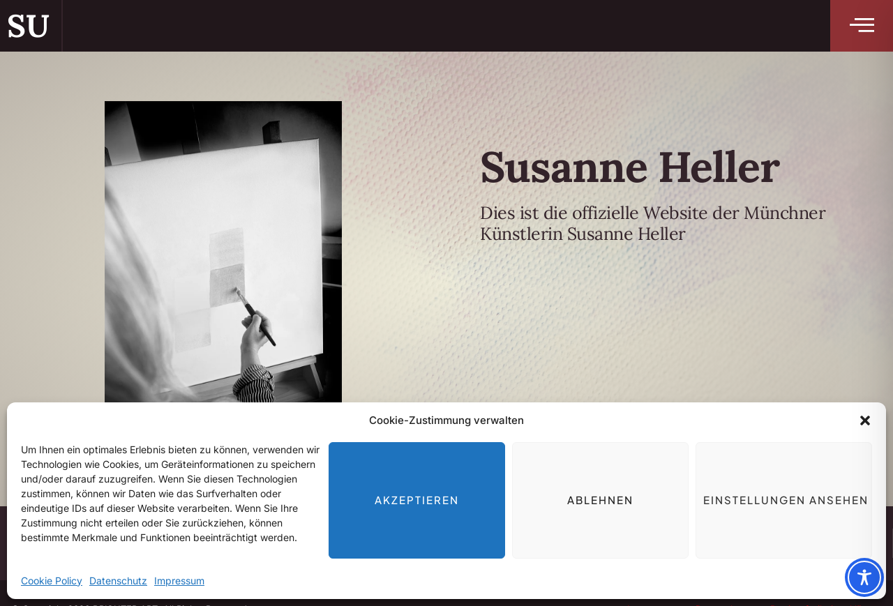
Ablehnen (600, 499)
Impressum (179, 580)
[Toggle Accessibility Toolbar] (864, 577)
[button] (865, 420)
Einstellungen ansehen (786, 499)
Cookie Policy (51, 580)
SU (28, 25)
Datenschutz (118, 580)
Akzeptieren (417, 499)
